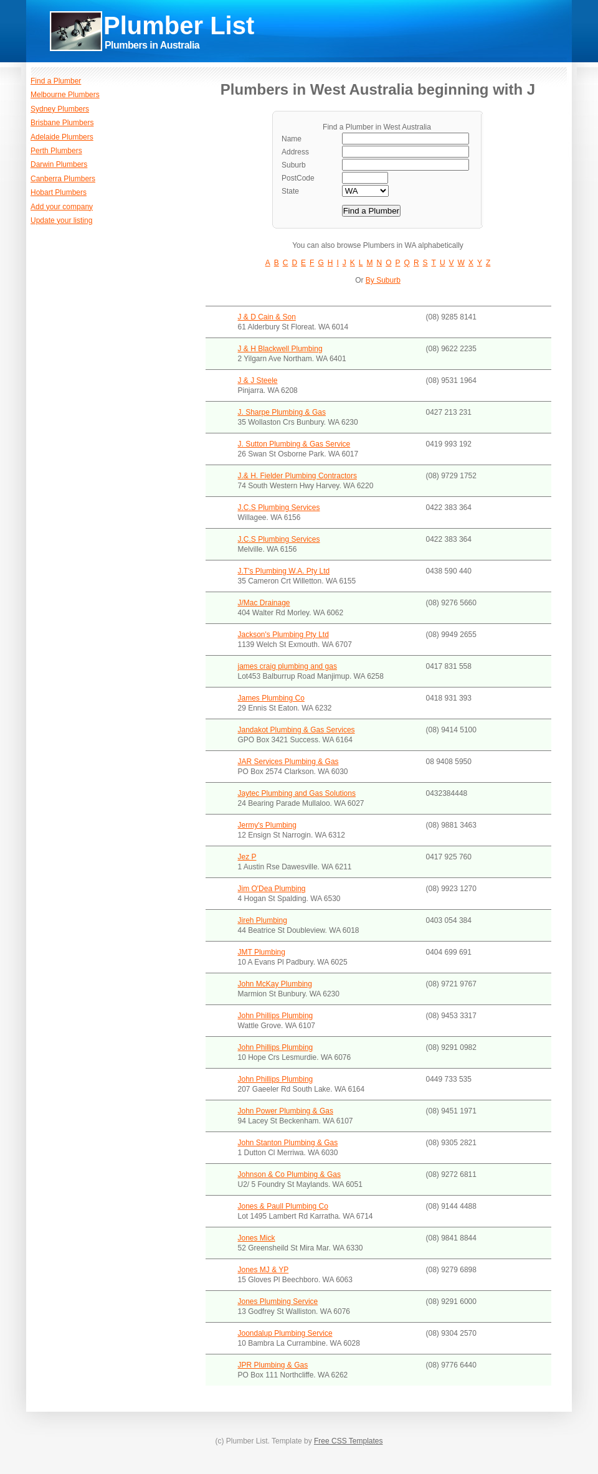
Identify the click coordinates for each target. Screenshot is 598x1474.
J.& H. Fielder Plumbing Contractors (297, 475)
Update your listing (61, 220)
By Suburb (383, 280)
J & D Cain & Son (267, 317)
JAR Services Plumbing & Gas (288, 761)
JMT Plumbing (261, 952)
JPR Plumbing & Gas (273, 1365)
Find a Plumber (56, 81)
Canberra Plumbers (63, 178)
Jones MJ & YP (263, 1269)
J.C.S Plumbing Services (279, 507)
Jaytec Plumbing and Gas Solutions (297, 793)
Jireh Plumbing (262, 920)
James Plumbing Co (271, 698)
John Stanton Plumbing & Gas (288, 1142)
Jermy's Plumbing (267, 825)
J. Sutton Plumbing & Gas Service (294, 444)
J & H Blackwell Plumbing (280, 348)
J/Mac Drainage (264, 602)
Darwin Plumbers (59, 164)
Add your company (62, 206)
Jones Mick (256, 1238)
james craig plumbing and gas (287, 666)
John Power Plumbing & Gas (285, 1111)
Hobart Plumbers (59, 192)
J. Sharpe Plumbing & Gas (282, 412)
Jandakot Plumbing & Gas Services (296, 729)
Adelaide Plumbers (62, 137)
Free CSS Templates (348, 1441)
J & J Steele (258, 380)
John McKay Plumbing (275, 984)
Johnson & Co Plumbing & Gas (289, 1174)
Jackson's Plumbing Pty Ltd (283, 634)
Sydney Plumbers (60, 109)
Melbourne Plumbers (65, 94)
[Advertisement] (403, 49)
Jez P (247, 857)
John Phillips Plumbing (275, 1015)
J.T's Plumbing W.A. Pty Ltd (284, 571)
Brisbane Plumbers (62, 122)
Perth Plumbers (56, 150)
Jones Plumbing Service (278, 1301)
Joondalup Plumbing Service (285, 1333)
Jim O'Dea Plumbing (272, 888)
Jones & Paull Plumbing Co (283, 1206)
